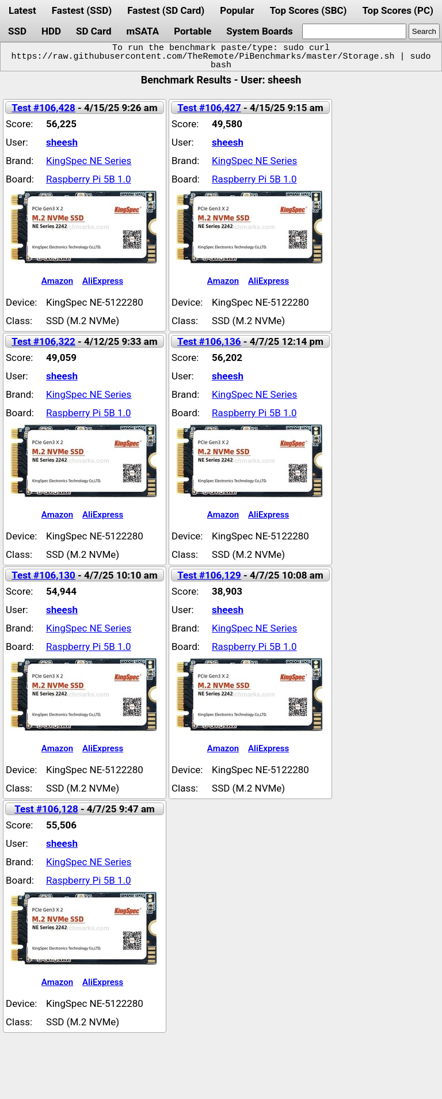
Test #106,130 (43, 575)
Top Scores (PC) (397, 10)
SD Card (94, 31)
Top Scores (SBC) (308, 10)
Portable (192, 31)
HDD (51, 31)
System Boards (259, 31)
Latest (22, 10)
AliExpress (102, 281)
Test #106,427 (209, 107)
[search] (354, 31)
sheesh (62, 142)
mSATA (143, 31)
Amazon (57, 281)
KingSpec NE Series (88, 160)
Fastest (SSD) (82, 10)
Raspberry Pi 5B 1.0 (88, 179)
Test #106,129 (209, 575)
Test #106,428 (43, 107)
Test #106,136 (209, 341)
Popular (237, 10)
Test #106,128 (46, 809)
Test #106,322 (43, 341)
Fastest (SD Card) (165, 10)
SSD (17, 31)
